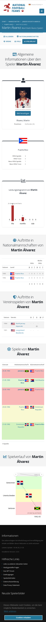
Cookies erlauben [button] (23, 618)
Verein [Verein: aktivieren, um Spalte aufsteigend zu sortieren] (13, 317)
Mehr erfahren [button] (10, 611)
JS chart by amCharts (15, 203)
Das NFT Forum (8, 571)
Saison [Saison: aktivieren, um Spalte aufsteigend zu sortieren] (5, 267)
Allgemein (8, 37)
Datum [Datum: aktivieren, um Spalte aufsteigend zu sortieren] (5, 364)
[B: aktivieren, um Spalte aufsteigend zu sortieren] (29, 267)
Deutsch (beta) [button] (36, 4)
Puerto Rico (19, 273)
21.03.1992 (6, 424)
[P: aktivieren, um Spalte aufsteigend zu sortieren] (43, 317)
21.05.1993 (6, 380)
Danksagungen (8, 574)
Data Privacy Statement (11, 585)
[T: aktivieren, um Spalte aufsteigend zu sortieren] (34, 267)
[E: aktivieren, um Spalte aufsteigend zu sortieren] (32, 267)
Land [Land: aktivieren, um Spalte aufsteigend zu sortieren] (12, 267)
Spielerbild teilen (9, 578)
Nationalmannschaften (28, 37)
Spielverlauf (30, 41)
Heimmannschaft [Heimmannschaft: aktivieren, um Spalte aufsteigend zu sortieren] (21, 364)
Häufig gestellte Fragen (11, 567)
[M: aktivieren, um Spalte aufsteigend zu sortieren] (40, 317)
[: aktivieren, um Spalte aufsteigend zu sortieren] (2, 317)
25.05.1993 (6, 371)
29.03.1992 (6, 407)
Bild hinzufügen (23, 113)
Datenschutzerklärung (11, 582)
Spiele (17, 41)
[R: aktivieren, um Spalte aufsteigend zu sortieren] (37, 317)
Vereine (7, 41)
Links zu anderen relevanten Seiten (15, 564)
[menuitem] (29, 474)
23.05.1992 (6, 389)
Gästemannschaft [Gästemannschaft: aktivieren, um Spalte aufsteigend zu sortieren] (37, 364)
